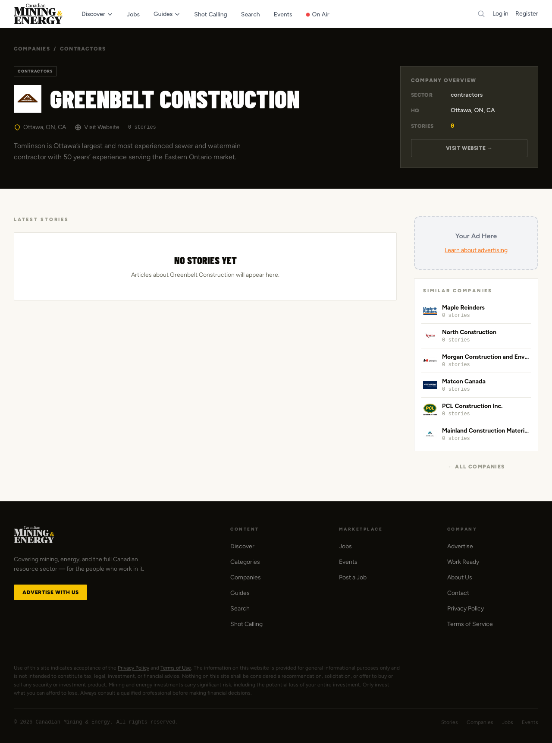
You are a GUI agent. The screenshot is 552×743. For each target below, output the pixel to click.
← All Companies (476, 467)
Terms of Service (470, 624)
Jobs (345, 546)
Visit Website (97, 127)
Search (240, 608)
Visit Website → (469, 148)
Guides (240, 593)
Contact (458, 593)
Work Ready (463, 562)
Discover (242, 546)
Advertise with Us (50, 592)
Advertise (460, 546)
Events (348, 562)
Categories (245, 562)
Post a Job (353, 577)
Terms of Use (175, 668)
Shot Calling (246, 624)
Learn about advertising (476, 250)
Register (526, 13)
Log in (500, 13)
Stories (449, 722)
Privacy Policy (465, 608)
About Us (459, 577)
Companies (32, 49)
